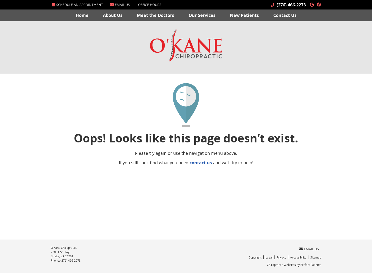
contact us (201, 163)
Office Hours (149, 4)
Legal (269, 257)
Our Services (202, 15)
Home (82, 15)
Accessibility (298, 257)
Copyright (255, 257)
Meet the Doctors (155, 15)
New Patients (244, 15)
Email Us (120, 4)
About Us (112, 15)
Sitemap (315, 257)
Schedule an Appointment (77, 4)
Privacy (281, 257)
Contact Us (285, 15)
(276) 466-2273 (291, 5)
